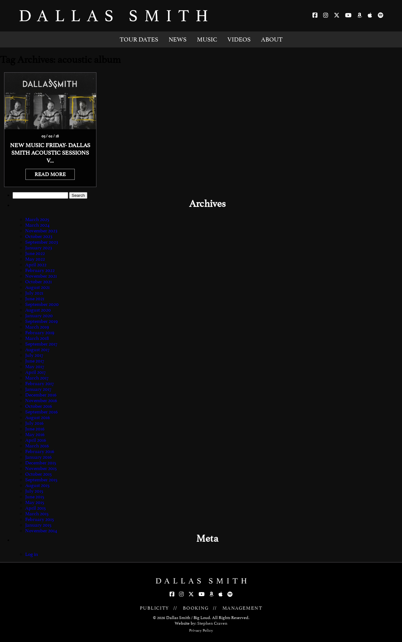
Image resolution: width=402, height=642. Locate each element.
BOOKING (196, 608)
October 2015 (38, 474)
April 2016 (35, 440)
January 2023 (38, 248)
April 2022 (35, 265)
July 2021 (34, 293)
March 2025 (37, 219)
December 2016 (41, 395)
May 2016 (35, 434)
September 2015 (41, 480)
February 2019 (39, 332)
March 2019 (37, 327)
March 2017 (36, 378)
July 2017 (34, 355)
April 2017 (35, 372)
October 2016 (38, 406)
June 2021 (34, 299)
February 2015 (39, 519)
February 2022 (40, 270)
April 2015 (35, 508)
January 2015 (38, 525)
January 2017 (38, 389)
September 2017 (41, 344)
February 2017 (39, 383)
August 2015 (37, 485)
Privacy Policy (201, 630)
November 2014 (41, 531)
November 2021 (41, 276)
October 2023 (38, 236)
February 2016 (39, 451)
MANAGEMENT (242, 608)
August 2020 (38, 310)
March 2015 (37, 514)
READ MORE (50, 174)
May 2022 (35, 259)
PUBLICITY (154, 608)
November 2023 (41, 231)
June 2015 (34, 497)
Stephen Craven (212, 623)
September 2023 (41, 242)
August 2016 (37, 417)
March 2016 (37, 446)
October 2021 (38, 282)
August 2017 (37, 349)
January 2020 (39, 315)
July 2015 (34, 491)
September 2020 (42, 304)
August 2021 (37, 287)
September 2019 (41, 321)
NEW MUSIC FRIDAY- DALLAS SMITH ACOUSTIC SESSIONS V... (50, 153)
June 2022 (35, 253)
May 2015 (34, 502)
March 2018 (37, 338)
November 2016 (41, 400)
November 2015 (41, 468)
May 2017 (34, 366)
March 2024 (37, 225)
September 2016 (41, 412)
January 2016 (38, 457)
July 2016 (34, 423)
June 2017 (34, 361)
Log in (31, 554)
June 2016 (35, 429)
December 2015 (40, 463)
